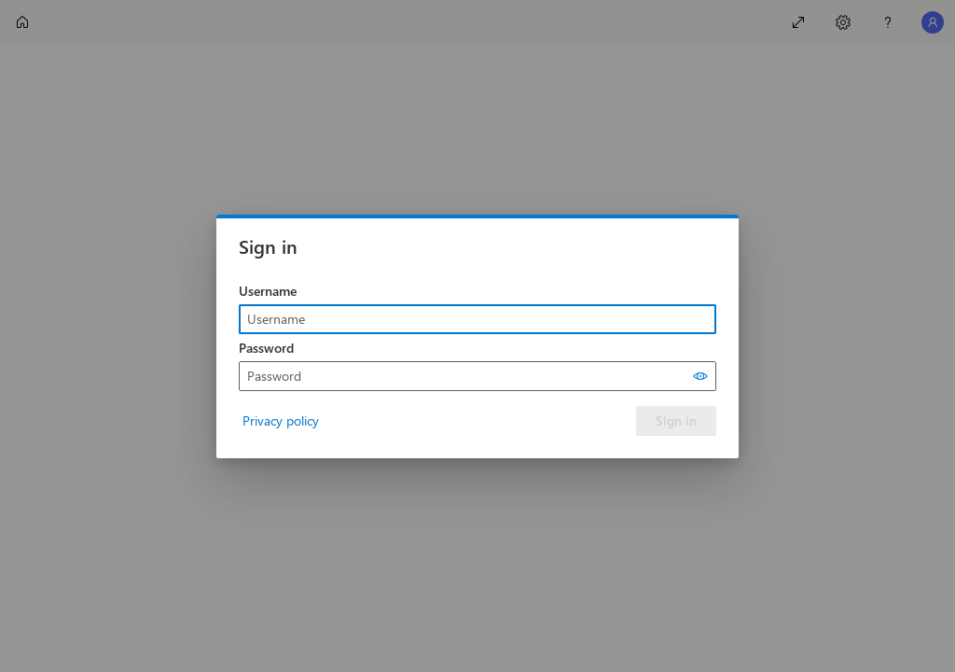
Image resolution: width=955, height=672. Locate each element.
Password (266, 348)
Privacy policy (280, 420)
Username (268, 291)
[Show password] (700, 376)
